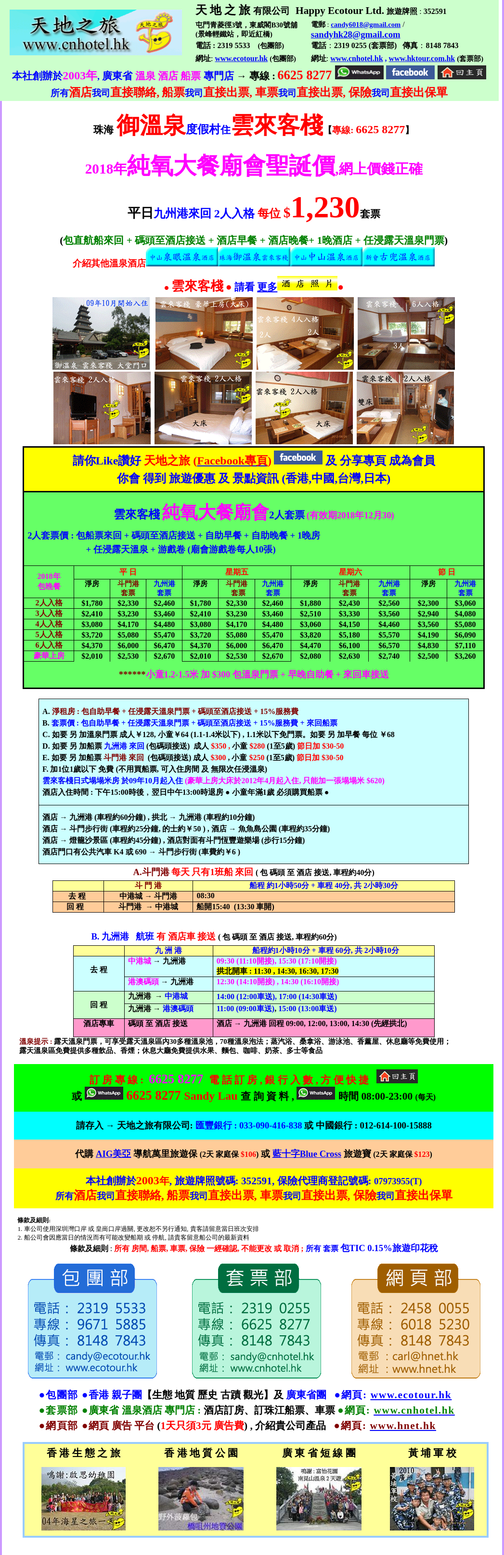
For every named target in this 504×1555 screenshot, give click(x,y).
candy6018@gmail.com (366, 24)
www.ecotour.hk (241, 58)
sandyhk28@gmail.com (356, 34)
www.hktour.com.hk (422, 58)
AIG (113, 1154)
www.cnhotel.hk (356, 58)
